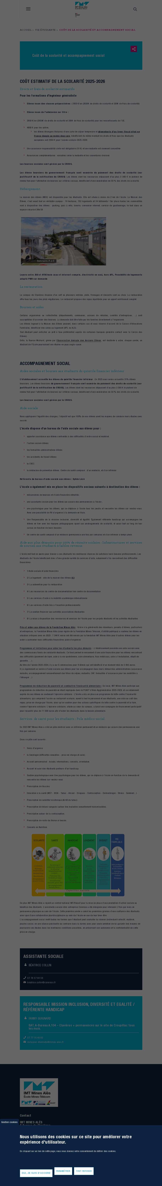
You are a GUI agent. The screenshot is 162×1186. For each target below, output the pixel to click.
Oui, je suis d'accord (36, 1173)
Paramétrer (63, 1171)
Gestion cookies (9, 1122)
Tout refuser (84, 1171)
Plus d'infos (25, 1159)
